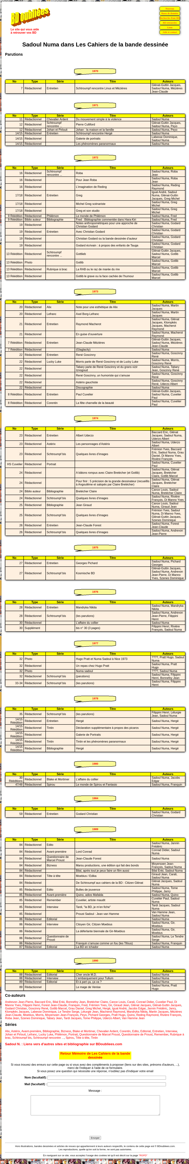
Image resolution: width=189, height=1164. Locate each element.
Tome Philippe (92, 1018)
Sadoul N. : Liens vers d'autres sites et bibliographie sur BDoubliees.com (63, 1044)
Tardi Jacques (73, 1018)
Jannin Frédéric (157, 1008)
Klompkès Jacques (17, 1011)
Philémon (61, 1034)
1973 (95, 291)
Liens (170, 27)
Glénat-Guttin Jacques (167, 1005)
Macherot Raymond (112, 1011)
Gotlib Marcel (58, 1008)
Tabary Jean (54, 1018)
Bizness (66, 1031)
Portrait (73, 1034)
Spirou (70, 1037)
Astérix (15, 1031)
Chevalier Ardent (107, 1031)
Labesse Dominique (43, 1011)
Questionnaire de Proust (137, 1034)
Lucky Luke (46, 1034)
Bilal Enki (59, 1001)
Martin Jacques (159, 1011)
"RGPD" (143, 1159)
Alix (7, 1031)
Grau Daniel (76, 1008)
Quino (131, 1014)
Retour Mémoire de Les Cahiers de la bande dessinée (95, 1055)
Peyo (83, 1014)
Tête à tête (82, 1037)
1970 (95, 71)
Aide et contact (169, 32)
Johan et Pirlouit (15, 1034)
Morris (39, 1014)
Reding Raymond (147, 1014)
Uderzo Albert (111, 1018)
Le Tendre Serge (68, 1011)
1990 (95, 960)
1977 (95, 643)
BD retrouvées (170, 22)
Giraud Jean (121, 1005)
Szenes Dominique (33, 1018)
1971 (95, 105)
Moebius (28, 1014)
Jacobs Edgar (137, 1008)
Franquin (74, 1005)
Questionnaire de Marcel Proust (99, 1034)
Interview (171, 1031)
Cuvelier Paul (164, 1001)
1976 (95, 591)
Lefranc (32, 1034)
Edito (135, 1031)
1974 (95, 418)
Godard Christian (16, 1008)
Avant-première (31, 1031)
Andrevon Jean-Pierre (19, 1001)
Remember (161, 1034)
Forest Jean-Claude (54, 1005)
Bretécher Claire (97, 1001)
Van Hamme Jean (133, 1018)
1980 (95, 763)
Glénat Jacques (141, 1005)
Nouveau (169, 8)
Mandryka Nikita (137, 1011)
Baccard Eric (43, 1001)
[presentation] (95, 1130)
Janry (172, 1008)
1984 (95, 798)
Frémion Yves (98, 1005)
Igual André (119, 1008)
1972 (95, 157)
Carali (131, 1001)
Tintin (94, 1037)
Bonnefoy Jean (75, 1001)
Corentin (125, 1031)
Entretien (158, 1031)
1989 (95, 829)
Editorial (145, 1031)
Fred (84, 1005)
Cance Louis (117, 1001)
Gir (110, 1005)
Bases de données (169, 13)
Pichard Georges (99, 1014)
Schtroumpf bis (22, 1037)
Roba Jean (12, 1018)
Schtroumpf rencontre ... (48, 1037)
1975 (95, 547)
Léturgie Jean (89, 1011)
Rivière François (170, 1014)
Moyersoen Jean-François (61, 1014)
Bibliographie (51, 1031)
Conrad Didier (145, 1001)
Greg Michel (93, 1008)
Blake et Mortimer (84, 1031)
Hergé (107, 1008)
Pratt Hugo (118, 1014)
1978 (95, 698)
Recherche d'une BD (170, 18)
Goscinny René (38, 1008)
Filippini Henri (31, 1005)
